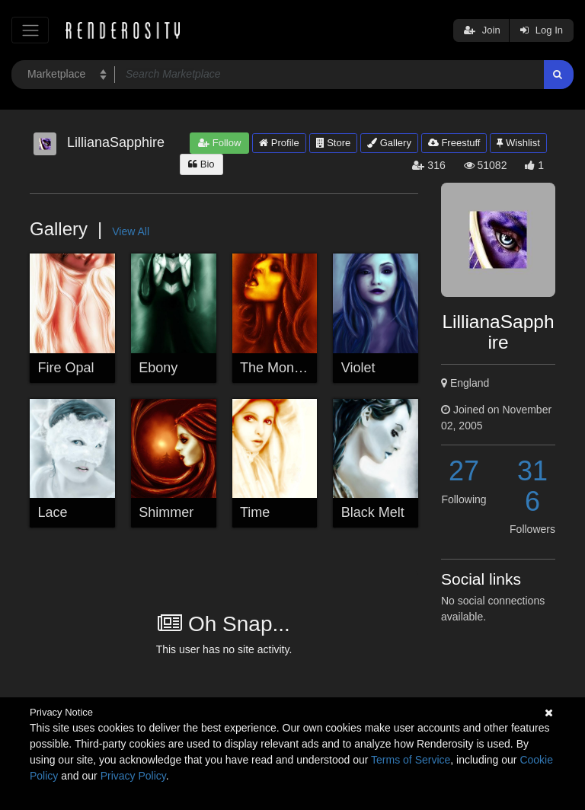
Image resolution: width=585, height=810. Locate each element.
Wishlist (518, 142)
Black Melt (372, 512)
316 (532, 486)
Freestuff (454, 142)
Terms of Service (410, 760)
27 (464, 470)
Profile (279, 142)
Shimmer (166, 512)
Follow (219, 142)
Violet (358, 367)
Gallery (389, 142)
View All (130, 231)
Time (255, 512)
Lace (53, 512)
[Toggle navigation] (30, 30)
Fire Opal (66, 367)
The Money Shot (290, 367)
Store (333, 142)
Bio (201, 164)
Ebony (158, 367)
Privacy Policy (133, 776)
